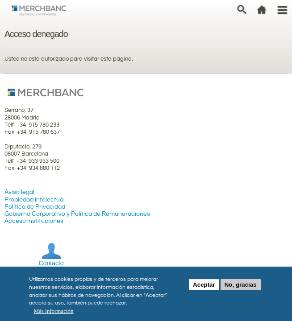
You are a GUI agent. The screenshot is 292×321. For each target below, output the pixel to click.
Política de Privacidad (34, 207)
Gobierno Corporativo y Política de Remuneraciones (77, 214)
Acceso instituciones (33, 221)
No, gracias (241, 287)
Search (241, 9)
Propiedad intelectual (34, 200)
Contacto (51, 263)
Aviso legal (19, 192)
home (262, 9)
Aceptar (204, 287)
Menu (282, 9)
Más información (53, 313)
